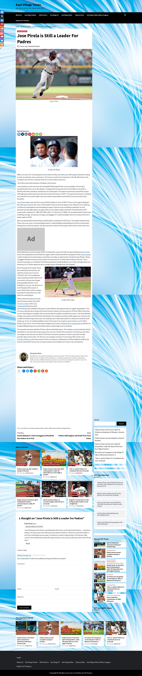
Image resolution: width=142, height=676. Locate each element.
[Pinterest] (29, 134)
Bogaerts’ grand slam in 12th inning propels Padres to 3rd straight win (79, 502)
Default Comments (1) (24, 555)
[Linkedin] (26, 134)
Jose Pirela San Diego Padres (35, 428)
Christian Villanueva (24, 339)
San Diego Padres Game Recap (77, 495)
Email (57, 589)
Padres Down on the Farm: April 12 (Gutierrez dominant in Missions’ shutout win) (109, 432)
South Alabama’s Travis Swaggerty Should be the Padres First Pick (35, 435)
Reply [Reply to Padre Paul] (28, 543)
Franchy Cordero (23, 304)
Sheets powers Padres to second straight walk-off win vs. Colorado (54, 502)
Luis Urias (62, 311)
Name (19, 589)
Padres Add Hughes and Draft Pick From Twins (72, 435)
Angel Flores (79, 473)
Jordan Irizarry (29, 473)
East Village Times (28, 5)
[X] (22, 134)
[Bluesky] (2, 40)
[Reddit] (33, 134)
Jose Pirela (21, 202)
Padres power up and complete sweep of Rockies (27, 470)
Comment (21, 564)
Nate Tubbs (94, 644)
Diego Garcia (53, 477)
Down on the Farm (47, 462)
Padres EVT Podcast (22, 20)
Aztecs (108, 595)
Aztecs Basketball (115, 595)
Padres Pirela (56, 428)
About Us (19, 15)
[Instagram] (2, 32)
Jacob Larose (54, 506)
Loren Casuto (80, 506)
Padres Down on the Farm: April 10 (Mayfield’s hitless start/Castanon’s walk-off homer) (27, 502)
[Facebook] (19, 134)
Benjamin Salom (34, 46)
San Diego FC (54, 15)
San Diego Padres (30, 15)
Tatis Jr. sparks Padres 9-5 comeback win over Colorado (79, 470)
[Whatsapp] (37, 134)
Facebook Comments (39, 555)
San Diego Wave (67, 15)
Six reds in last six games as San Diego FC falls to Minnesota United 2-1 (109, 453)
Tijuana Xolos (79, 15)
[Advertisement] (54, 117)
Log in (19, 657)
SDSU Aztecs (43, 15)
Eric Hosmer (26, 285)
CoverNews (77, 673)
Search (96, 420)
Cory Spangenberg (75, 323)
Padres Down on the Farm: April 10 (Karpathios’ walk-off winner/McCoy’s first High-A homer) (53, 472)
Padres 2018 (48, 428)
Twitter (97, 613)
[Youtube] (2, 36)
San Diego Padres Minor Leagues (97, 15)
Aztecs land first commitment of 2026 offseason (114, 599)
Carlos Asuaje (86, 254)
